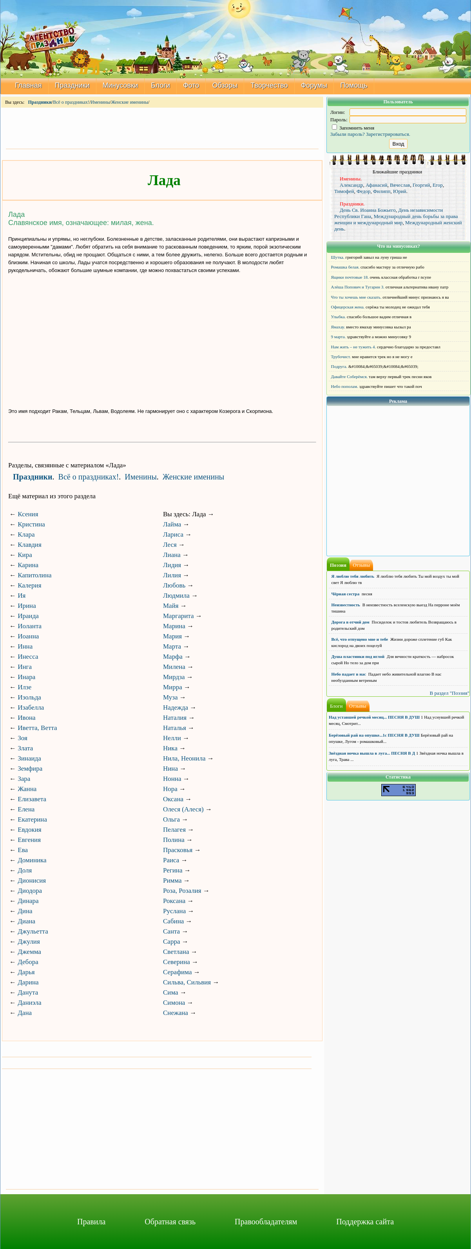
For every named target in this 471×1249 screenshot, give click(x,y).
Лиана (172, 555)
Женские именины (129, 102)
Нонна (172, 778)
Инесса (28, 656)
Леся (170, 544)
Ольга (171, 819)
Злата (25, 748)
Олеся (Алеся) (183, 809)
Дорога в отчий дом (351, 622)
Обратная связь (170, 1221)
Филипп (382, 191)
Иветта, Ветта (37, 728)
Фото (191, 85)
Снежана (175, 1013)
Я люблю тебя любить (353, 576)
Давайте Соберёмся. (349, 376)
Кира (25, 555)
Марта (172, 646)
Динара (28, 901)
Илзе (24, 687)
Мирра (172, 687)
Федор (363, 191)
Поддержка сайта (365, 1221)
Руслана (174, 911)
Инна (25, 646)
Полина (174, 839)
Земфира (30, 768)
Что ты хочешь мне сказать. (356, 297)
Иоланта (30, 626)
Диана (26, 921)
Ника (170, 748)
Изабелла (31, 707)
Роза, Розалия (182, 890)
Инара (26, 677)
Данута (28, 992)
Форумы (314, 85)
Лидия (172, 565)
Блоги (160, 85)
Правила (91, 1221)
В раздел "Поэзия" (449, 693)
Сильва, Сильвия (187, 982)
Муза (170, 697)
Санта (171, 931)
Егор (438, 185)
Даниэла (29, 1002)
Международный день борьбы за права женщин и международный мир (396, 219)
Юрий (399, 191)
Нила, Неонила (184, 758)
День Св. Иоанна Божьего (368, 210)
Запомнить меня (353, 128)
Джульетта (33, 931)
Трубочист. (341, 356)
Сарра (171, 941)
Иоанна (28, 636)
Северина (176, 962)
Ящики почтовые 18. (350, 277)
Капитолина (34, 575)
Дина (25, 911)
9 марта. (338, 336)
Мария (172, 636)
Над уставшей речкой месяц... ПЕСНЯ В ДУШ (374, 717)
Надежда (175, 707)
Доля (25, 870)
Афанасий (377, 185)
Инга (25, 666)
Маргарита (178, 616)
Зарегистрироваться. (388, 134)
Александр (351, 185)
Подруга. (339, 366)
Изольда (29, 697)
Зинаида (29, 758)
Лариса (173, 534)
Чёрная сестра (346, 593)
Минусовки (120, 85)
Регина (173, 870)
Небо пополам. (344, 386)
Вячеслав (400, 185)
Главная (28, 85)
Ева (23, 850)
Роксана (174, 901)
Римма (172, 880)
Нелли (172, 738)
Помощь (354, 85)
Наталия (175, 717)
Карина (28, 565)
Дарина (28, 982)
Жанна (27, 789)
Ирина (27, 605)
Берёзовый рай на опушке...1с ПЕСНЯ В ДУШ (374, 735)
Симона (174, 1002)
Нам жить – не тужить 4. (353, 346)
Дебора (28, 962)
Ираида (28, 616)
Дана (25, 1013)
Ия (21, 595)
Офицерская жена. (348, 307)
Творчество (269, 85)
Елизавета (32, 799)
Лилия (172, 575)
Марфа (173, 656)
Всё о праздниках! (71, 102)
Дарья (26, 972)
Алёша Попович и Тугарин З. (358, 287)
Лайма (172, 524)
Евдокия (29, 829)
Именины (100, 102)
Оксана (173, 799)
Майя (171, 605)
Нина (170, 768)
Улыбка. (338, 316)
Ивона (26, 717)
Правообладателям (266, 1221)
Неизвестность (346, 604)
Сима (170, 992)
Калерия (29, 585)
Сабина (173, 921)
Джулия (29, 941)
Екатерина (32, 819)
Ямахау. (338, 326)
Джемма (29, 951)
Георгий (421, 185)
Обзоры (224, 85)
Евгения (29, 839)
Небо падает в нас (349, 674)
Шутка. (337, 257)
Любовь (174, 585)
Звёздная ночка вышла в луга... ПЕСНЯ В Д (372, 753)
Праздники (72, 85)
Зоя (22, 738)
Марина (174, 626)
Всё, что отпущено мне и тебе (360, 639)
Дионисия (32, 880)
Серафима (177, 972)
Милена (174, 666)
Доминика (32, 860)
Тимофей (344, 191)
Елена (26, 809)
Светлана (176, 951)
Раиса (171, 860)
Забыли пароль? (347, 134)
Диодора (30, 890)
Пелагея (174, 829)
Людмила (176, 595)
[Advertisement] (162, 127)
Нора (170, 789)
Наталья (174, 728)
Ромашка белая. (345, 267)
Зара (24, 778)
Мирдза (174, 677)
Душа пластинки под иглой (358, 656)
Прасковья (177, 850)
